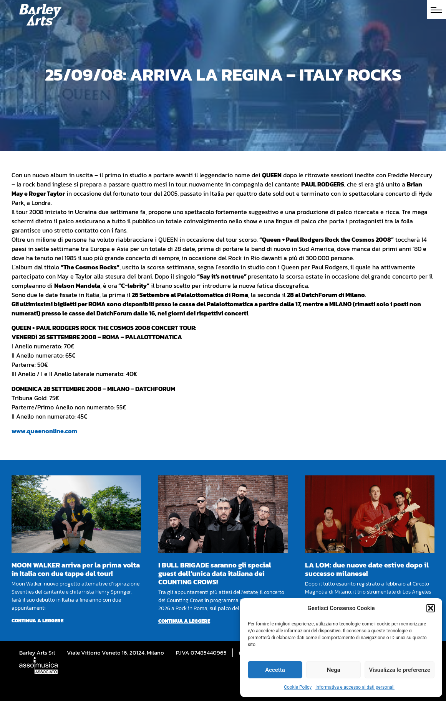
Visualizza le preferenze (399, 669)
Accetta (275, 669)
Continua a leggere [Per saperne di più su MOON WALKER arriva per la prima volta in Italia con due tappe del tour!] (37, 620)
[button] (430, 608)
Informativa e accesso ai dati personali (355, 687)
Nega (333, 669)
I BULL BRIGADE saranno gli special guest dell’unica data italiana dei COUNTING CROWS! (214, 573)
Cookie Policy (298, 687)
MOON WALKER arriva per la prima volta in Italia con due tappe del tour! (76, 569)
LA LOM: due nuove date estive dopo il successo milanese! (367, 569)
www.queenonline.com (44, 430)
